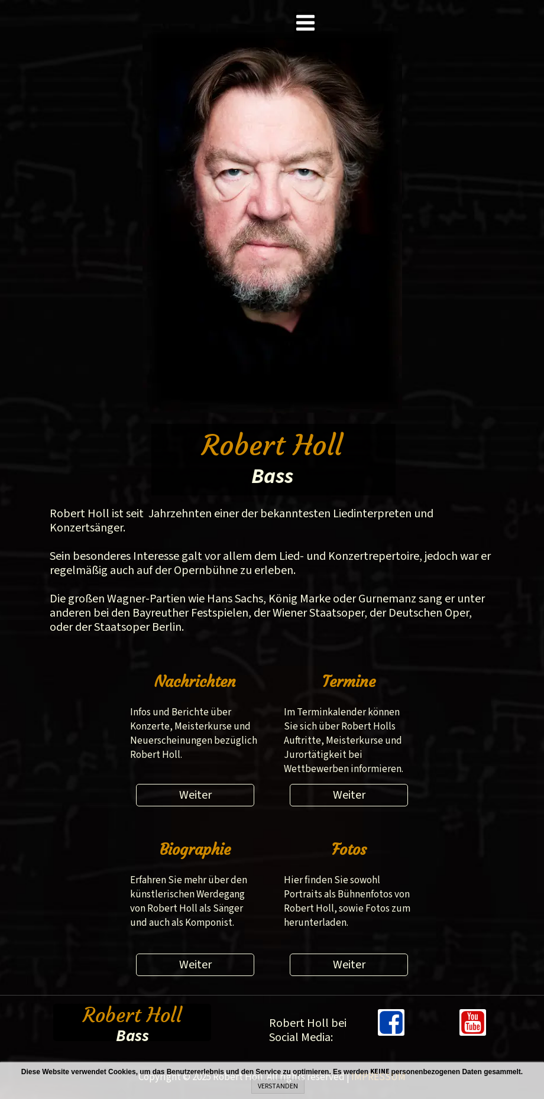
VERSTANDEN (278, 1086)
